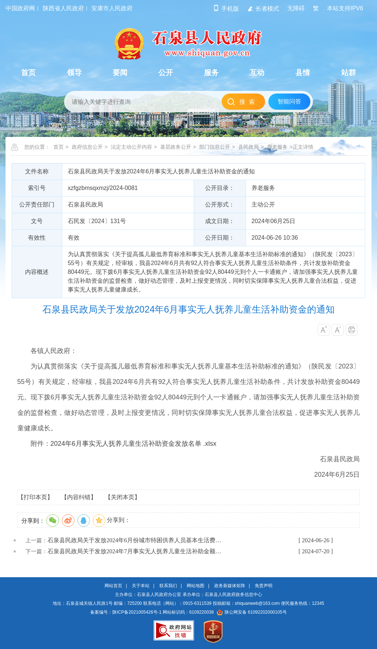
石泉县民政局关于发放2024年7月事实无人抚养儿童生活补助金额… (134, 551)
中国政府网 (20, 8)
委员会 (217, 123)
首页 (58, 147)
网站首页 (113, 585)
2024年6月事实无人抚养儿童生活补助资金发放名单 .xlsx (133, 443)
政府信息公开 (87, 147)
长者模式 (263, 9)
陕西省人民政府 (63, 8)
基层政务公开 (175, 147)
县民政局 (248, 147)
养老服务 (277, 147)
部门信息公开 (214, 147)
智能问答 (289, 101)
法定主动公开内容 (131, 147)
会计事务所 (142, 123)
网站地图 (195, 585)
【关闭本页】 (122, 497)
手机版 (226, 9)
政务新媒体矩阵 (229, 585)
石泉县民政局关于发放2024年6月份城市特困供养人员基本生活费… (134, 540)
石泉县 (173, 123)
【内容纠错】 (78, 497)
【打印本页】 (35, 497)
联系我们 (168, 585)
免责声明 (263, 585)
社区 (195, 123)
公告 (114, 123)
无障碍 (296, 8)
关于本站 (140, 585)
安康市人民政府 (112, 8)
